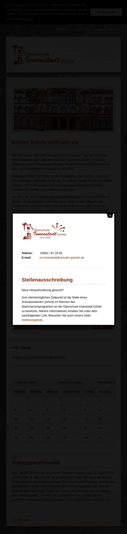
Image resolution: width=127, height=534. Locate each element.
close (110, 200)
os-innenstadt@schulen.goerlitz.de (62, 242)
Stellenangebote (32, 304)
